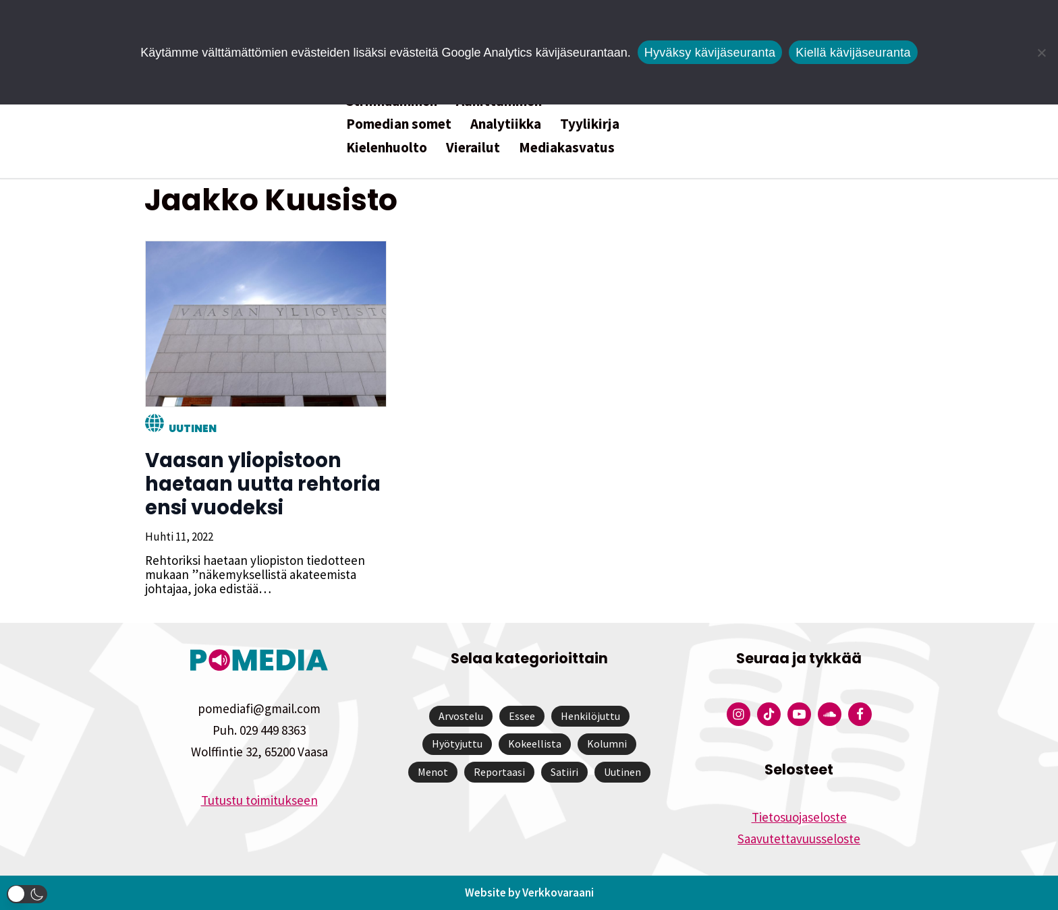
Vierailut (473, 147)
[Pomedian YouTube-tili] (799, 714)
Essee (522, 716)
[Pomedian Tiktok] (769, 714)
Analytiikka (505, 124)
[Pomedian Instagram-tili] (738, 714)
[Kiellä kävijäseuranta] (1041, 52)
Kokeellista (534, 743)
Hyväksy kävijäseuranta (710, 52)
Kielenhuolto (386, 147)
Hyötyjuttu (457, 743)
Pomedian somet (398, 124)
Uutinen (192, 428)
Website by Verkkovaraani (529, 892)
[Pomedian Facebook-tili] (860, 714)
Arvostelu (461, 716)
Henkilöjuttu (590, 716)
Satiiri (564, 772)
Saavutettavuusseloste (798, 838)
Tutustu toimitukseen (259, 800)
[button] (27, 894)
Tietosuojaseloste (799, 817)
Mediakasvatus (567, 147)
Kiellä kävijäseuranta (853, 52)
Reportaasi (499, 772)
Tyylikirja (589, 124)
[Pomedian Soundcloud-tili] (829, 714)
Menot (433, 772)
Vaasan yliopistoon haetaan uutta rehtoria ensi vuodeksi (262, 484)
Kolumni (607, 743)
